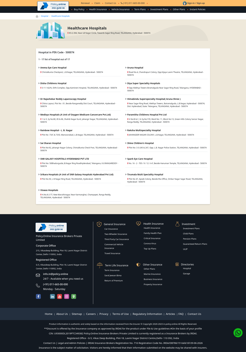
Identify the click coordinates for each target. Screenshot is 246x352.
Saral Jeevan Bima (112, 275)
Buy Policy (79, 9)
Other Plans (179, 9)
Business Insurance (153, 279)
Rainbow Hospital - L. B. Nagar (56, 130)
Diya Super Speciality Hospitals (143, 83)
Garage (186, 273)
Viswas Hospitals (49, 190)
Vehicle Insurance (120, 9)
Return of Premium (113, 280)
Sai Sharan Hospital (50, 143)
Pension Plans (189, 238)
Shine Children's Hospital (140, 143)
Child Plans (188, 233)
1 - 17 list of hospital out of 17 (54, 59)
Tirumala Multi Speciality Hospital (145, 174)
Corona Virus (150, 243)
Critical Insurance (152, 238)
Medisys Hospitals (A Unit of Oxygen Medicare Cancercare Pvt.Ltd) (75, 114)
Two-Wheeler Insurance (115, 234)
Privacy (104, 314)
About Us (62, 314)
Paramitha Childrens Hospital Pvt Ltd (147, 114)
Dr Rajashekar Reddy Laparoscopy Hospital (63, 98)
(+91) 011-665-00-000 (133, 3)
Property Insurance (153, 284)
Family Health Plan (152, 233)
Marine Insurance (152, 274)
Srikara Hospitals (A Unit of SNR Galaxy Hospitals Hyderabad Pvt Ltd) (76, 174)
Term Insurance (111, 270)
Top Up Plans (150, 248)
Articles (171, 314)
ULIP (185, 249)
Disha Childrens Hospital (53, 83)
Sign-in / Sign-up (194, 3)
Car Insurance (111, 228)
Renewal (85, 3)
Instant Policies (197, 9)
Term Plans (140, 9)
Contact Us (110, 3)
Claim (97, 3)
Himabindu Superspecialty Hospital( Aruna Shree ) (154, 98)
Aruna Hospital (135, 67)
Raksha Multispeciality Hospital (144, 130)
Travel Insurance (112, 253)
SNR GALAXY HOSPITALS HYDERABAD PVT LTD (64, 158)
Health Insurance (98, 9)
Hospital (44, 16)
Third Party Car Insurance (116, 239)
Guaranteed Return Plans (195, 243)
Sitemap (77, 314)
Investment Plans (159, 9)
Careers (90, 314)
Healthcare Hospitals (60, 16)
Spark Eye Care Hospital (139, 158)
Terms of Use (120, 314)
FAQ (181, 314)
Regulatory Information (147, 314)
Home (49, 314)
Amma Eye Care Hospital (53, 67)
